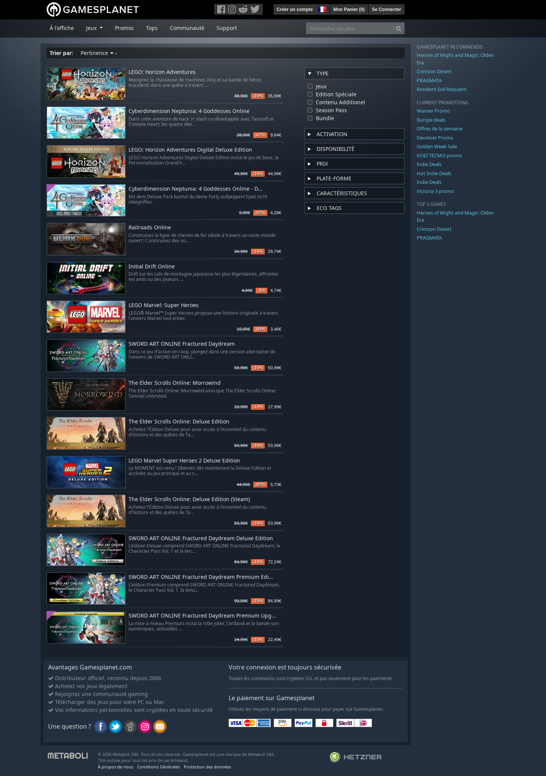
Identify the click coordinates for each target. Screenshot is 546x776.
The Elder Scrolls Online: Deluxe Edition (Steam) (189, 499)
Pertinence (99, 52)
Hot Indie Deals (434, 173)
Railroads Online (150, 227)
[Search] (399, 28)
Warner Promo (433, 110)
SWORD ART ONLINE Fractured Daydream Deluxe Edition (201, 538)
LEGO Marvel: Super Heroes (164, 305)
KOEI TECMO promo (439, 155)
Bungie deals (431, 119)
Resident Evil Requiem (441, 89)
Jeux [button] (92, 27)
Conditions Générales (158, 767)
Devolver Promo (435, 137)
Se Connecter (386, 9)
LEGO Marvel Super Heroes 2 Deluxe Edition (184, 461)
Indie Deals (429, 164)
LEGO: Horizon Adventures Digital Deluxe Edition (190, 150)
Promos (124, 27)
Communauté (187, 27)
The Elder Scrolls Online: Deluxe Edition (179, 422)
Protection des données (207, 767)
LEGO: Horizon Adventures (162, 72)
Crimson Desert (434, 71)
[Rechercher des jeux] (349, 28)
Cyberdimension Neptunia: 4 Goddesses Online (189, 111)
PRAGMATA (429, 80)
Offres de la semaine (440, 128)
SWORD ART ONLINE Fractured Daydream (182, 344)
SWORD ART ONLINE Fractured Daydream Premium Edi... (201, 577)
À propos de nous (115, 767)
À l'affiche (62, 27)
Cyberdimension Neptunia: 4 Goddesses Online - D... (195, 189)
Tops (152, 27)
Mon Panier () (349, 9)
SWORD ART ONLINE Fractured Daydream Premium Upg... (202, 616)
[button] (321, 8)
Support (227, 27)
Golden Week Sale (437, 146)
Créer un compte (295, 9)
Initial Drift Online (152, 266)
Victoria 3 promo (435, 191)
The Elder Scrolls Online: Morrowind (175, 383)
